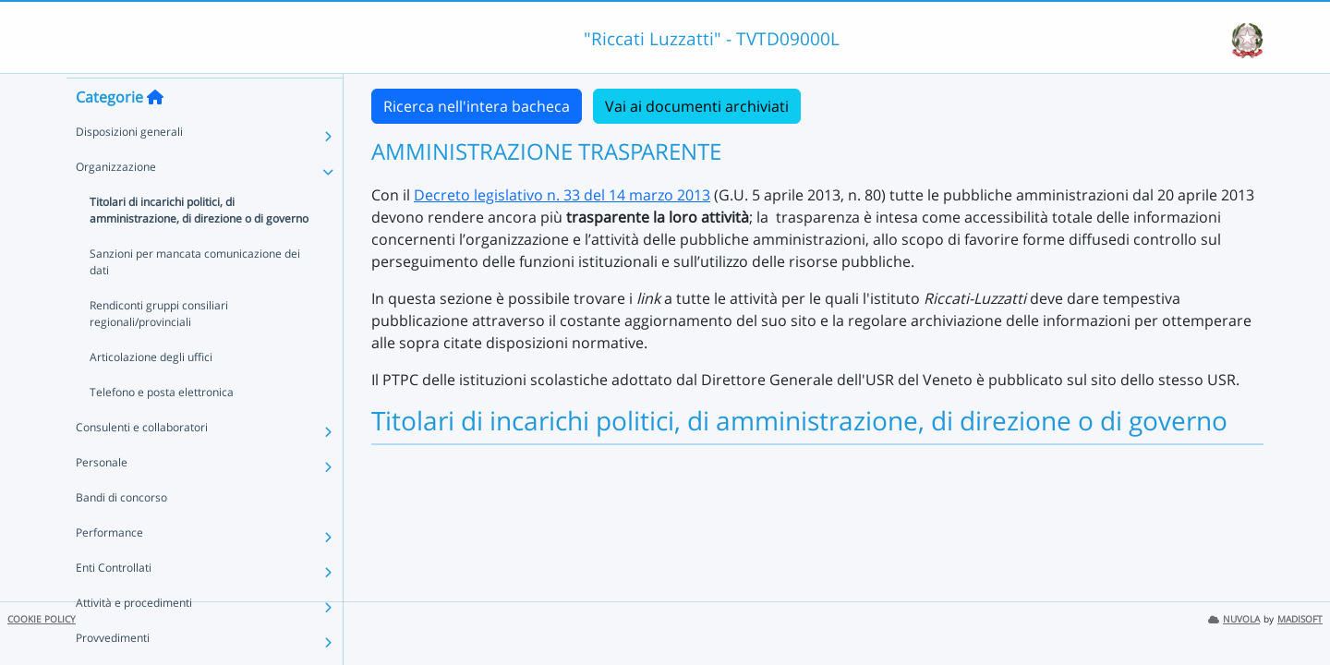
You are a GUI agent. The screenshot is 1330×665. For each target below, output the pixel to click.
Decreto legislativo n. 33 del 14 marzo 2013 (562, 195)
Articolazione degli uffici (151, 390)
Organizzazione (116, 200)
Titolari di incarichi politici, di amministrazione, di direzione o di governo (199, 243)
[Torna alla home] (155, 130)
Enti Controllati (113, 601)
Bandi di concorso (121, 530)
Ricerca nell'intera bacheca (476, 106)
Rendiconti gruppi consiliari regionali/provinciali (159, 347)
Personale (101, 495)
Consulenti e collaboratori (142, 460)
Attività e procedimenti (134, 636)
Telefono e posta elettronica (162, 425)
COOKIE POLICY (41, 619)
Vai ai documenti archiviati (697, 106)
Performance (109, 566)
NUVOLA (1234, 619)
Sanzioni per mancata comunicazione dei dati (195, 295)
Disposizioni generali (129, 165)
